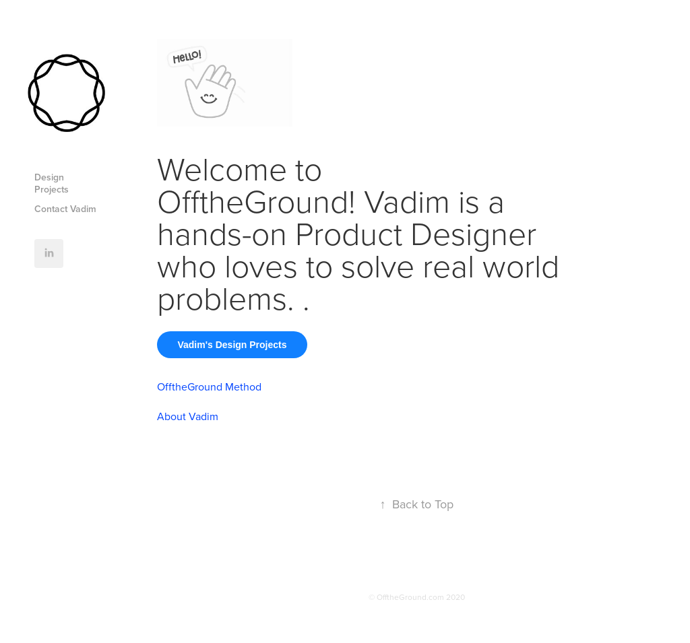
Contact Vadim (65, 208)
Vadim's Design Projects (231, 344)
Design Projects (51, 183)
